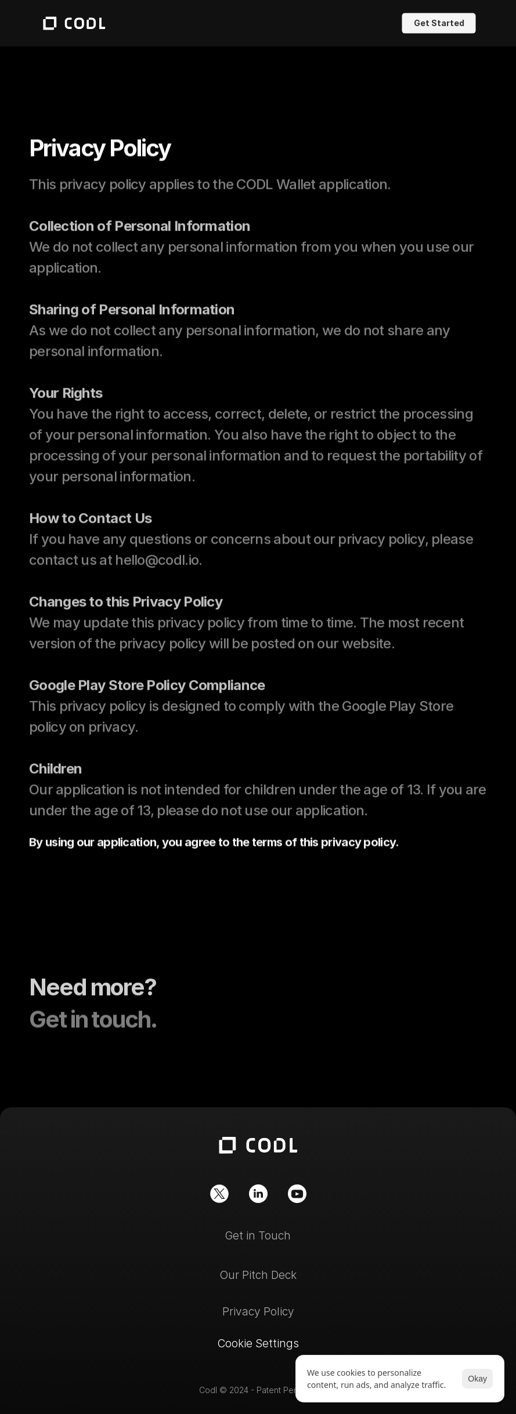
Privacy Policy (258, 1311)
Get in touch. (93, 1026)
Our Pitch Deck (258, 1275)
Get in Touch (258, 1235)
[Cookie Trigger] (258, 1343)
